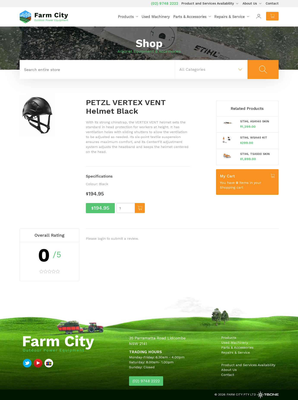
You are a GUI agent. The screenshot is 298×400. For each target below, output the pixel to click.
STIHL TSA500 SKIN (255, 154)
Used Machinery (156, 16)
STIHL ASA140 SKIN (254, 121)
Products (126, 16)
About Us (250, 3)
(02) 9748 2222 (164, 3)
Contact (272, 3)
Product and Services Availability (207, 3)
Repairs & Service (229, 16)
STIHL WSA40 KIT (253, 137)
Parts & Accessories (190, 16)
